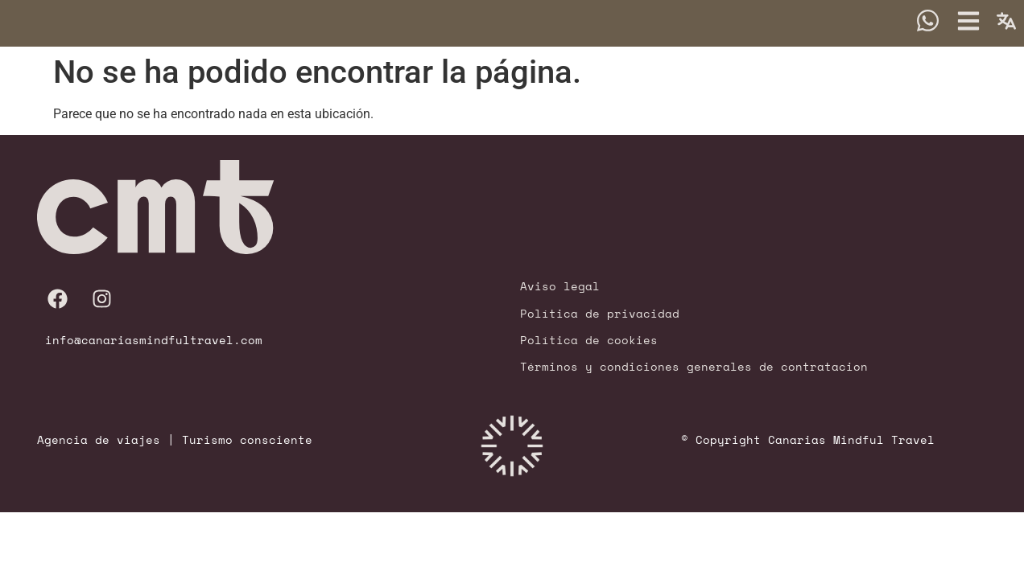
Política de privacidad (599, 312)
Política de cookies (589, 339)
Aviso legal (560, 285)
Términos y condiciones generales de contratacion (694, 366)
